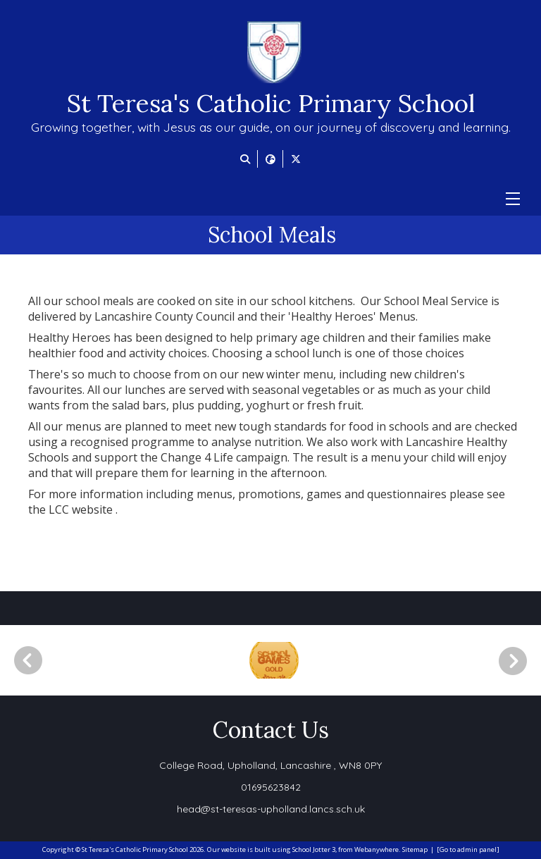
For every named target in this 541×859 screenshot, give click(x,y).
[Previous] (28, 660)
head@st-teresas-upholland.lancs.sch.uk (271, 809)
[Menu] (512, 199)
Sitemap (415, 849)
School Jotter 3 (313, 849)
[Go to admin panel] (468, 849)
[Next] (518, 661)
